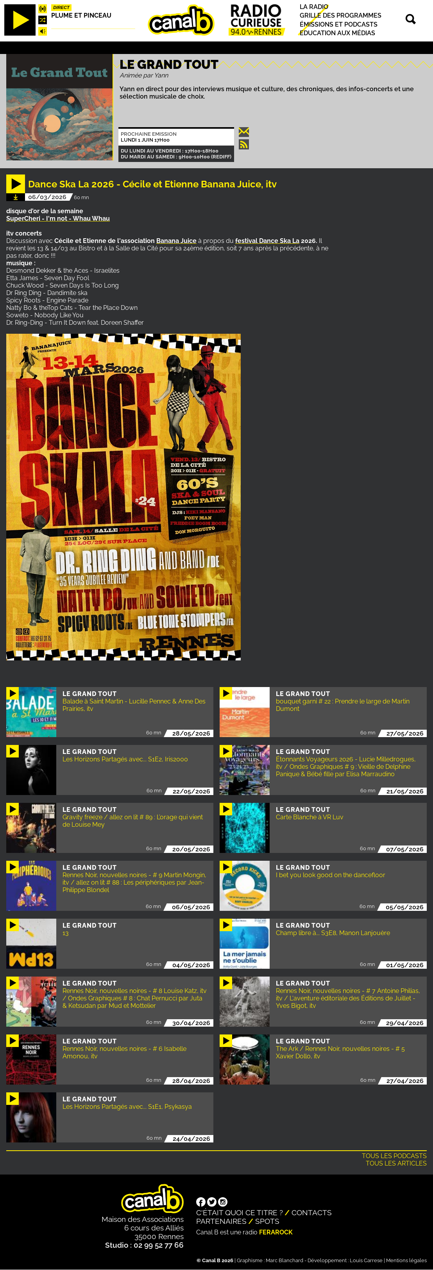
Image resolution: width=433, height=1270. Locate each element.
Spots (267, 1221)
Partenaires (221, 1221)
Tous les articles (396, 1163)
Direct (61, 7)
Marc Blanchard (284, 1260)
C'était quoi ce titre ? (239, 1212)
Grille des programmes (340, 16)
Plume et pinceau (81, 15)
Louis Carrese (366, 1260)
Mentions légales (406, 1260)
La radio (314, 7)
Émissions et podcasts (339, 24)
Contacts (312, 1212)
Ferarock (276, 1232)
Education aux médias (337, 33)
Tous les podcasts (394, 1156)
